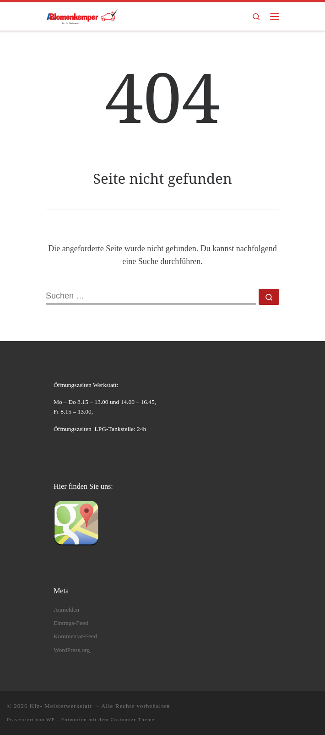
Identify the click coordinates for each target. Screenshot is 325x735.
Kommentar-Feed (75, 636)
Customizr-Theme (132, 719)
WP (50, 719)
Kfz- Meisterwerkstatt (62, 705)
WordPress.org (72, 650)
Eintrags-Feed (71, 622)
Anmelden (66, 609)
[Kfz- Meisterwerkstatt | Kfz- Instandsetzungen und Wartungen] (82, 15)
